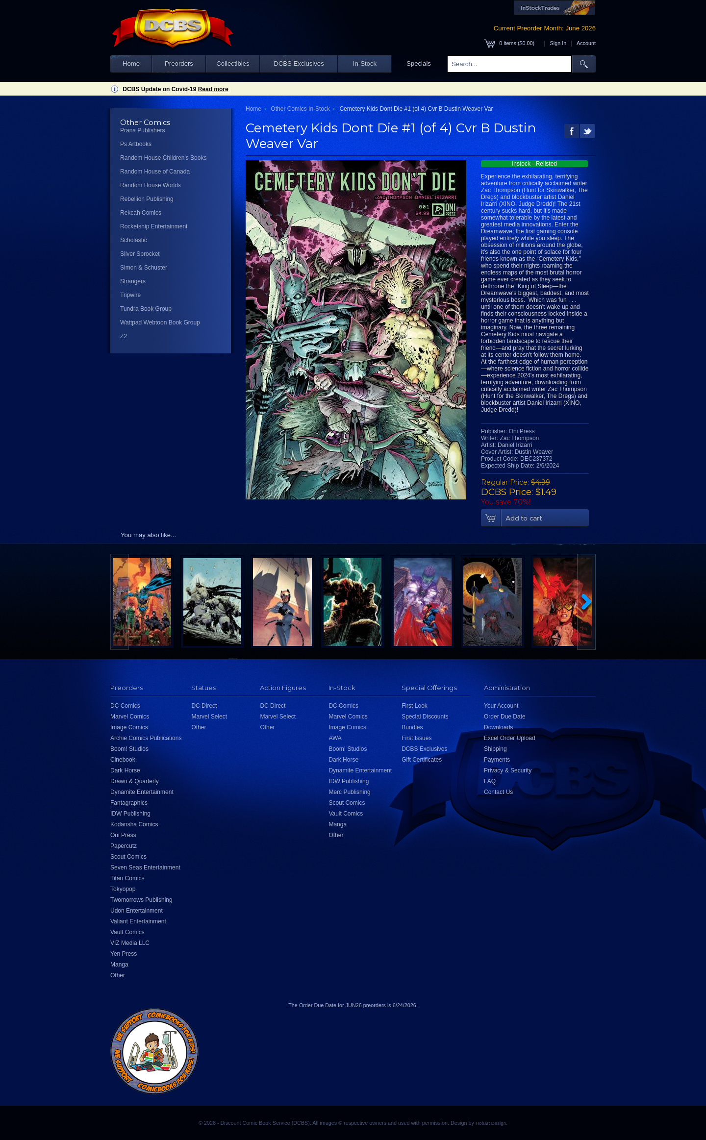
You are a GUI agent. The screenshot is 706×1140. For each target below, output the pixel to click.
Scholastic (133, 240)
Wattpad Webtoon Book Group (160, 322)
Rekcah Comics (140, 212)
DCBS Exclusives (299, 63)
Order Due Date (505, 716)
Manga (119, 964)
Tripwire (130, 295)
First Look (415, 705)
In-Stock (365, 63)
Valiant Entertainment (138, 921)
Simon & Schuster (143, 267)
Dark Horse (125, 770)
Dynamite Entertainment (142, 792)
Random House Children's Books (163, 157)
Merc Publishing (349, 792)
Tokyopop (122, 889)
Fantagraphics (129, 802)
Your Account (501, 705)
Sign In (558, 43)
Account (586, 43)
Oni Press (123, 835)
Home (131, 63)
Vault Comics (127, 932)
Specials (418, 63)
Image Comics (129, 727)
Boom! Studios (129, 748)
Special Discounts (425, 716)
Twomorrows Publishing (141, 899)
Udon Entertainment (136, 910)
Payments (497, 759)
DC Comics (125, 705)
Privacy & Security (507, 770)
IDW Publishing (130, 813)
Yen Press (123, 953)
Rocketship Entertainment (153, 226)
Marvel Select (209, 716)
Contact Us (498, 792)
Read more (213, 89)
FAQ (490, 781)
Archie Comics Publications (145, 738)
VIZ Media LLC (130, 943)
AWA (334, 738)
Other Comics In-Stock (300, 108)
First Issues (416, 738)
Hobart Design (491, 1123)
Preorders (179, 63)
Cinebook (122, 759)
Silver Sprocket (140, 253)
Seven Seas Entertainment (145, 867)
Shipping (495, 748)
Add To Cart (535, 518)
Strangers (133, 281)
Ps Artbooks (135, 144)
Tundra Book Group (146, 308)
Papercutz (123, 846)
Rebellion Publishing (147, 199)
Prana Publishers (142, 130)
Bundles (412, 727)
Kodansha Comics (134, 824)
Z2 (123, 336)
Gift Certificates (422, 759)
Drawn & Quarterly (134, 781)
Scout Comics (128, 856)
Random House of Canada (155, 171)
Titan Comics (127, 878)
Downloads (498, 727)
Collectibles (232, 63)
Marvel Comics (129, 716)
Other (117, 975)
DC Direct (204, 705)
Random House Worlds (150, 185)
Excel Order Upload (509, 738)
